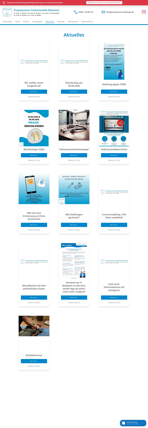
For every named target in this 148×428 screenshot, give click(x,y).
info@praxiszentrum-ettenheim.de (120, 12)
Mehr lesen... (34, 92)
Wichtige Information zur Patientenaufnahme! (104, 3)
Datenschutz (87, 21)
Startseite (7, 21)
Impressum (73, 21)
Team (17, 21)
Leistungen (37, 21)
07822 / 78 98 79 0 (86, 12)
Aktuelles (50, 21)
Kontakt (61, 21)
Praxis (26, 21)
